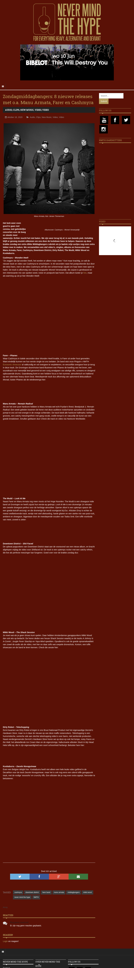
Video (38, 109)
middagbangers (74, 892)
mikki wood (87, 892)
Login (5, 941)
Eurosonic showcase (12, 364)
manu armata (59, 892)
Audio (8, 109)
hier (85, 273)
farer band (46, 892)
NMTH (36, 897)
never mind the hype (22, 897)
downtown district (32, 892)
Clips (16, 109)
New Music (27, 109)
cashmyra (18, 892)
